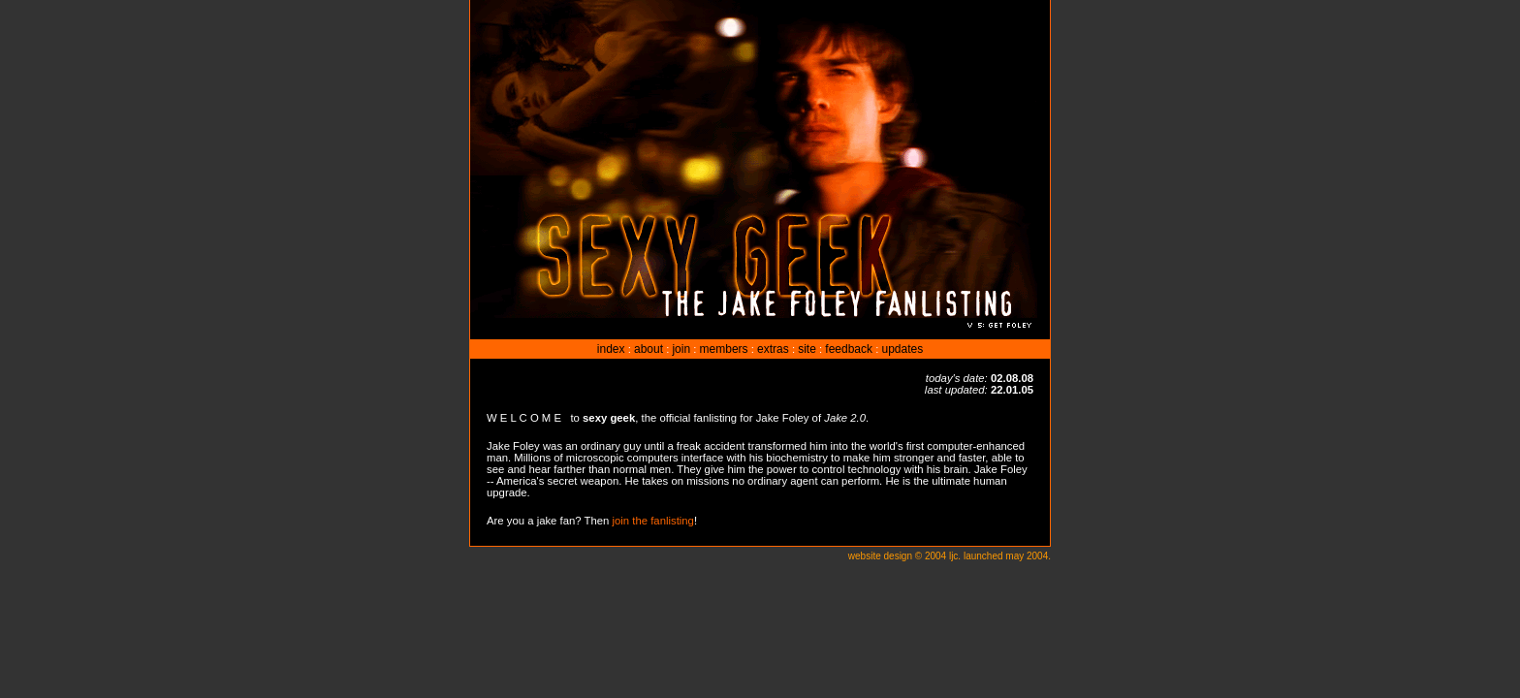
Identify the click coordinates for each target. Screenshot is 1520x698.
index (611, 349)
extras (773, 349)
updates (902, 349)
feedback (848, 349)
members (724, 349)
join (681, 349)
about (648, 349)
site (807, 349)
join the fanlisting (653, 520)
